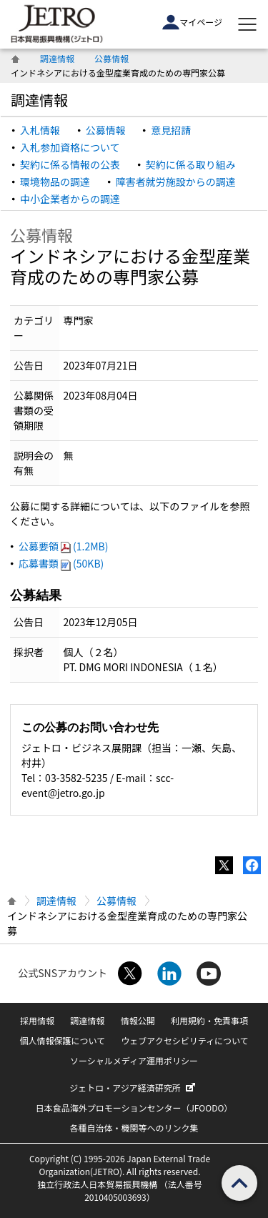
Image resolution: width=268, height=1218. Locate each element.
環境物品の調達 (55, 181)
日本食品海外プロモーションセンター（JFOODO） (134, 1107)
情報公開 (138, 1020)
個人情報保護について (62, 1040)
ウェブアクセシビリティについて (184, 1040)
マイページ (192, 22)
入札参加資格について (70, 147)
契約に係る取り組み (191, 164)
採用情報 (37, 1020)
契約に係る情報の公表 (70, 164)
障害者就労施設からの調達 (176, 181)
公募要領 (63, 546)
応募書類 (61, 563)
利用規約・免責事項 (209, 1020)
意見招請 (171, 130)
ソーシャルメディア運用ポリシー (134, 1060)
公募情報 (111, 58)
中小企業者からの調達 (70, 199)
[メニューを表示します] (247, 24)
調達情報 (57, 58)
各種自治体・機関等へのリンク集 (133, 1128)
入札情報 (40, 130)
